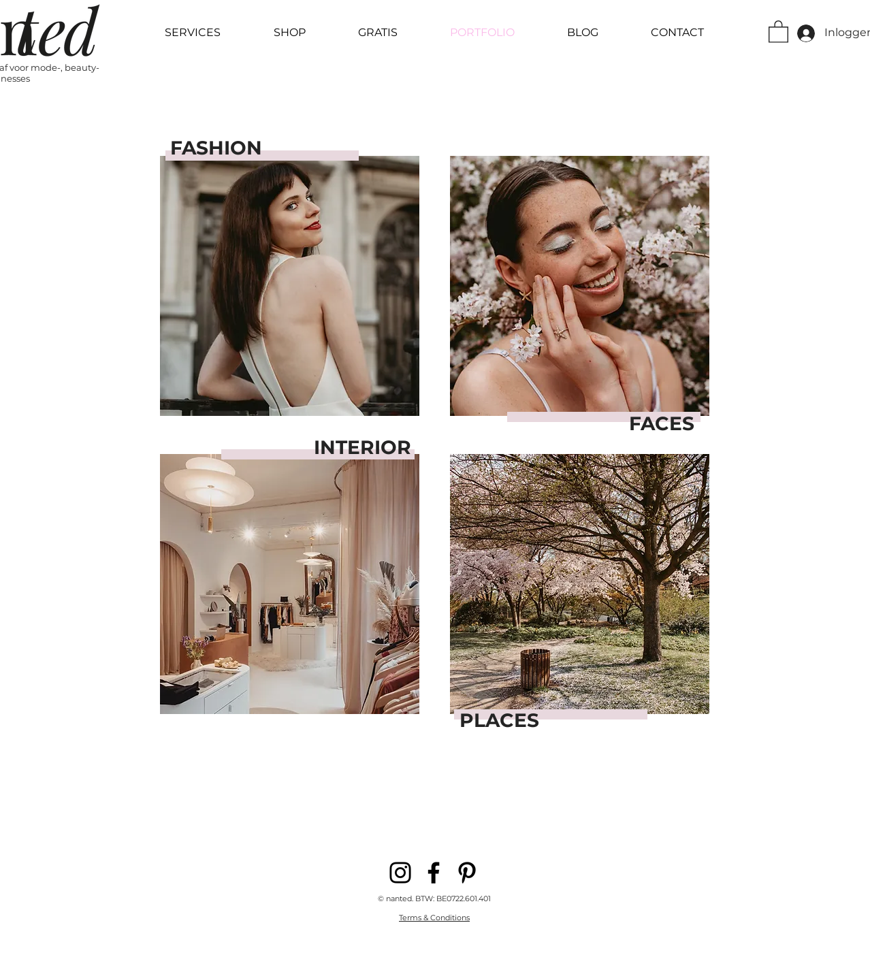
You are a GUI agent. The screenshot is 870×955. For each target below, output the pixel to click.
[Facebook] (433, 872)
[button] (778, 31)
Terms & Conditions (434, 917)
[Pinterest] (467, 872)
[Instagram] (400, 872)
